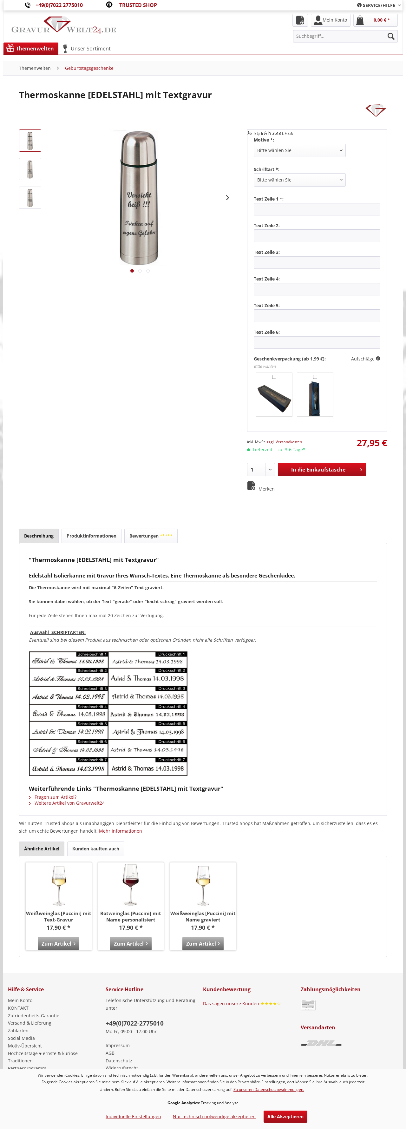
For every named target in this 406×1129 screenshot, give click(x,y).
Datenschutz (119, 1061)
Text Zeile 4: (267, 279)
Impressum (118, 1045)
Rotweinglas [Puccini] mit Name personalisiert (130, 916)
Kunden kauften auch (95, 849)
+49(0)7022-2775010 (135, 1023)
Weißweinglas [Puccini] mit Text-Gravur (58, 916)
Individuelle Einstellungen (133, 1116)
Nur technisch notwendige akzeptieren (214, 1116)
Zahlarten (18, 1030)
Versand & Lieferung (29, 1023)
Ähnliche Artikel (41, 849)
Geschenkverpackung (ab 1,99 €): (290, 359)
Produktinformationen (91, 536)
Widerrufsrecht (122, 1068)
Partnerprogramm (27, 1068)
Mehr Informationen (120, 831)
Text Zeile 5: (267, 305)
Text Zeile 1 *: (269, 199)
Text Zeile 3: (267, 252)
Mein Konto (20, 1000)
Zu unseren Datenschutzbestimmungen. (268, 1089)
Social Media (21, 1038)
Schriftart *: (266, 169)
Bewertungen (151, 536)
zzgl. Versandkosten (284, 442)
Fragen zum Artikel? (52, 797)
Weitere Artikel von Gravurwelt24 (67, 803)
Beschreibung (39, 536)
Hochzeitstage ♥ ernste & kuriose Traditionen (43, 1057)
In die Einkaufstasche (326, 469)
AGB (110, 1053)
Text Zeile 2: (267, 225)
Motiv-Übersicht (25, 1046)
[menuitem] (376, 5)
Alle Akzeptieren (285, 1116)
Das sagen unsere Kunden (242, 1003)
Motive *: (264, 140)
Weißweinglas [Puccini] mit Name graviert (203, 916)
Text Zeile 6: (267, 332)
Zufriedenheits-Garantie (33, 1016)
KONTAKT (18, 1008)
